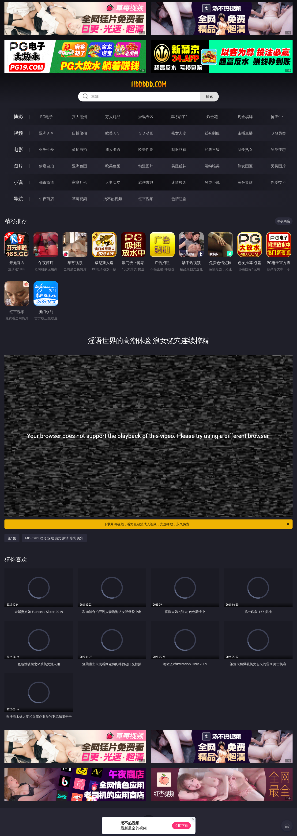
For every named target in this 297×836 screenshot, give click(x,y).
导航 (18, 198)
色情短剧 (178, 198)
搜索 (209, 96)
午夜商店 (46, 198)
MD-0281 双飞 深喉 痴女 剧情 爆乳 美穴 (54, 538)
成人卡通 (112, 149)
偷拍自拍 (79, 149)
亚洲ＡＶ (46, 133)
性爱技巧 (278, 182)
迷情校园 (178, 182)
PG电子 (46, 116)
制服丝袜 (178, 149)
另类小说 (212, 182)
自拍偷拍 (79, 133)
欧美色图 (112, 165)
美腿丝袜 (178, 165)
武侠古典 (145, 182)
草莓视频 (79, 198)
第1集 (12, 538)
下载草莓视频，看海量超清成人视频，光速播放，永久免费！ (197, 524)
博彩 (18, 116)
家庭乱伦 (79, 182)
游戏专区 (145, 116)
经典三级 (212, 149)
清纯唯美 (212, 165)
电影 (18, 149)
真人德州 (79, 116)
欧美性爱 (145, 149)
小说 (18, 182)
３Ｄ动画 (145, 133)
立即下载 (181, 825)
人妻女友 (112, 182)
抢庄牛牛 (278, 116)
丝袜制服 (212, 133)
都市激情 (46, 182)
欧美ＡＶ (112, 133)
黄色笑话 (245, 182)
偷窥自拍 (46, 165)
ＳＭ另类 (278, 133)
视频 (18, 133)
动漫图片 (145, 165)
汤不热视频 (112, 198)
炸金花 (212, 116)
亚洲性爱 (46, 149)
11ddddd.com (148, 84)
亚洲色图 (79, 165)
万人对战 (112, 116)
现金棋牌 (245, 116)
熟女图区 (245, 165)
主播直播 (245, 133)
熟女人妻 (178, 133)
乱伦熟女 (245, 149)
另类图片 (278, 165)
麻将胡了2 (179, 116)
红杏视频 (145, 198)
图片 (18, 166)
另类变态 (278, 149)
